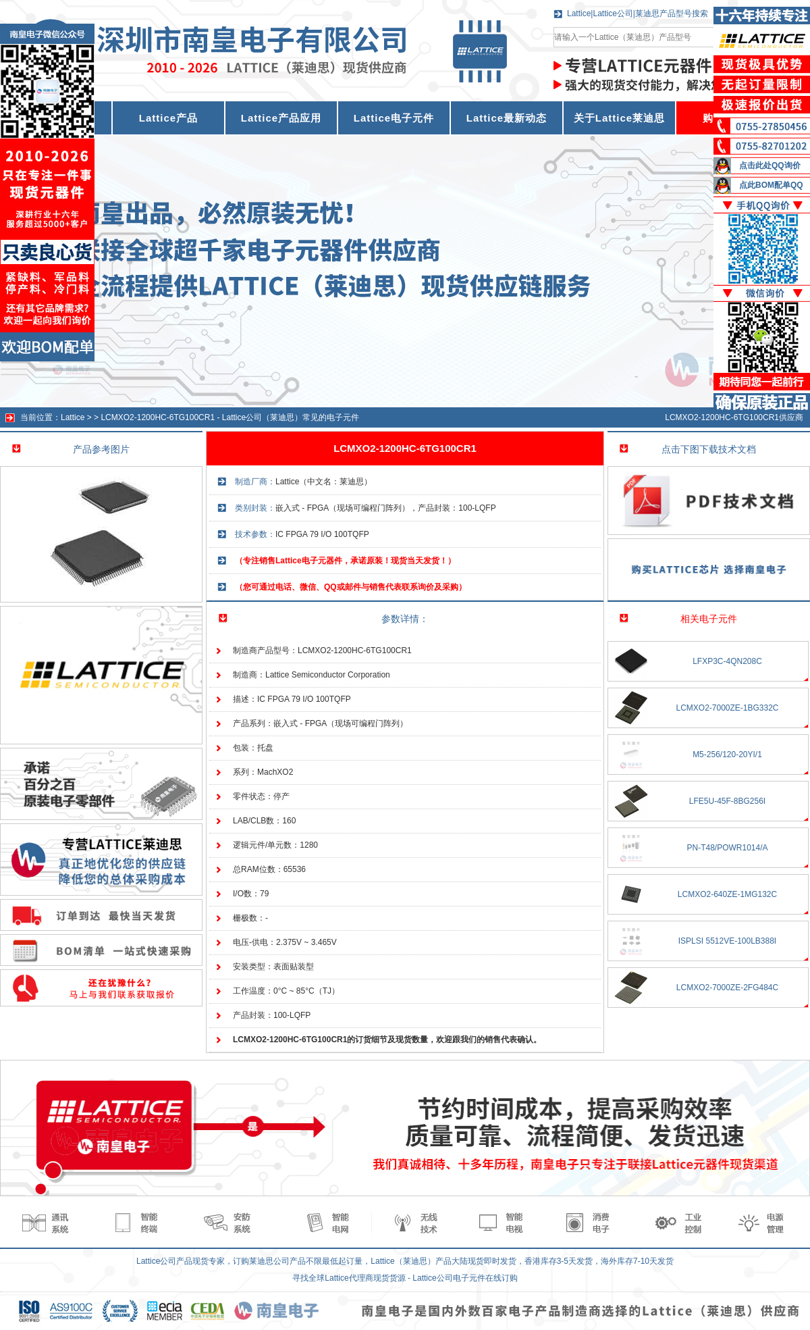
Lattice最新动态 (506, 118)
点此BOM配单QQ (771, 185)
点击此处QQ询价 (770, 165)
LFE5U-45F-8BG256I (727, 801)
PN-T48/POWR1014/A (726, 847)
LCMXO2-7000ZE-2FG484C (727, 987)
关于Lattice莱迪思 (619, 118)
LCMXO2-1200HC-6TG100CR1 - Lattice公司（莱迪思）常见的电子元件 (230, 417)
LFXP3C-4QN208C (727, 661)
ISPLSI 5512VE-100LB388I (727, 941)
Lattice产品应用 (281, 118)
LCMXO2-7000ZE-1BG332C (727, 708)
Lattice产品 (168, 118)
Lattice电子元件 (394, 118)
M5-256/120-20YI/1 (727, 754)
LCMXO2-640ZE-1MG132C (727, 894)
